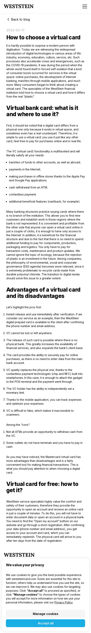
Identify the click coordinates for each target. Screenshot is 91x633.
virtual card (13, 88)
